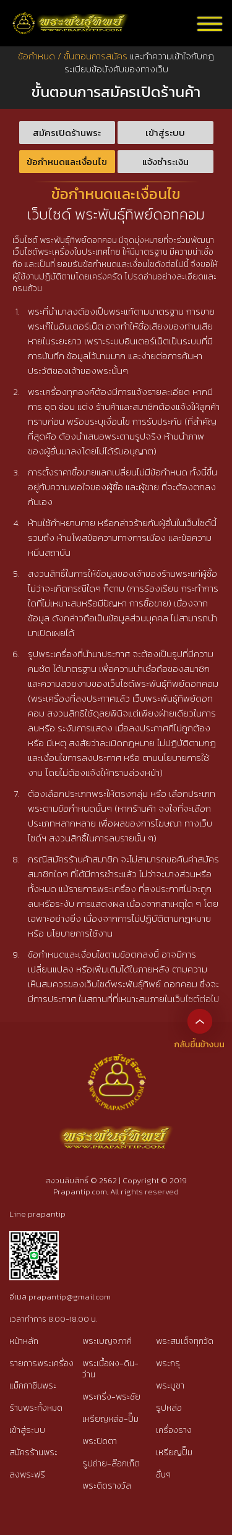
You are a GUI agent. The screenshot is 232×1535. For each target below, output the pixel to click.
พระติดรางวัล (106, 1485)
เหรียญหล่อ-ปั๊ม (110, 1419)
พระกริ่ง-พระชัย (111, 1396)
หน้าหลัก (23, 1341)
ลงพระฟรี (27, 1474)
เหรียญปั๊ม (174, 1452)
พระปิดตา (99, 1441)
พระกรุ (168, 1363)
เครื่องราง (174, 1430)
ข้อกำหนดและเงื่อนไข (67, 162)
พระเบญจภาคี (107, 1341)
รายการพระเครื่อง (41, 1363)
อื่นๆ (163, 1474)
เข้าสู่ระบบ (165, 132)
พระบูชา (170, 1385)
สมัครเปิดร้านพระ (67, 132)
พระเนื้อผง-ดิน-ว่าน (110, 1369)
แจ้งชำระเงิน (165, 162)
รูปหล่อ (169, 1407)
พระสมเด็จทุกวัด (184, 1341)
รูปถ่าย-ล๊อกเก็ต (111, 1463)
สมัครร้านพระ (33, 1452)
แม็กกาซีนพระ (32, 1385)
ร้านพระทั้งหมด (35, 1407)
